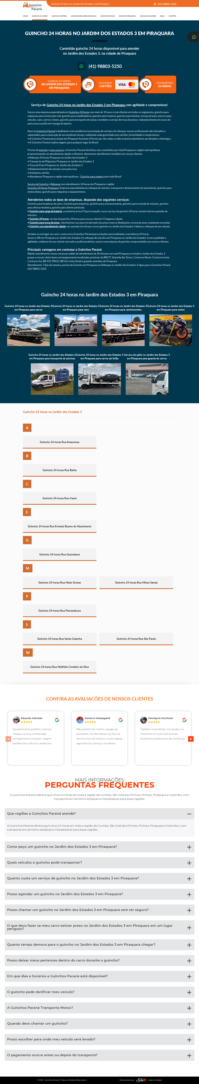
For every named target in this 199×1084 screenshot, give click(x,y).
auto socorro (57, 150)
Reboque (55, 184)
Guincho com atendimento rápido (47, 226)
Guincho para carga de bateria (45, 211)
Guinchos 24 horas (79, 112)
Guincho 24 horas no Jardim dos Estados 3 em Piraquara (86, 105)
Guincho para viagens (92, 176)
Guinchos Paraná (45, 131)
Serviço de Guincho (38, 184)
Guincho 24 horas (39, 218)
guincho (43, 150)
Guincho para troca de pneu (44, 222)
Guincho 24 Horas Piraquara (43, 187)
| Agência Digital (148, 1080)
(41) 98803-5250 (167, 4)
